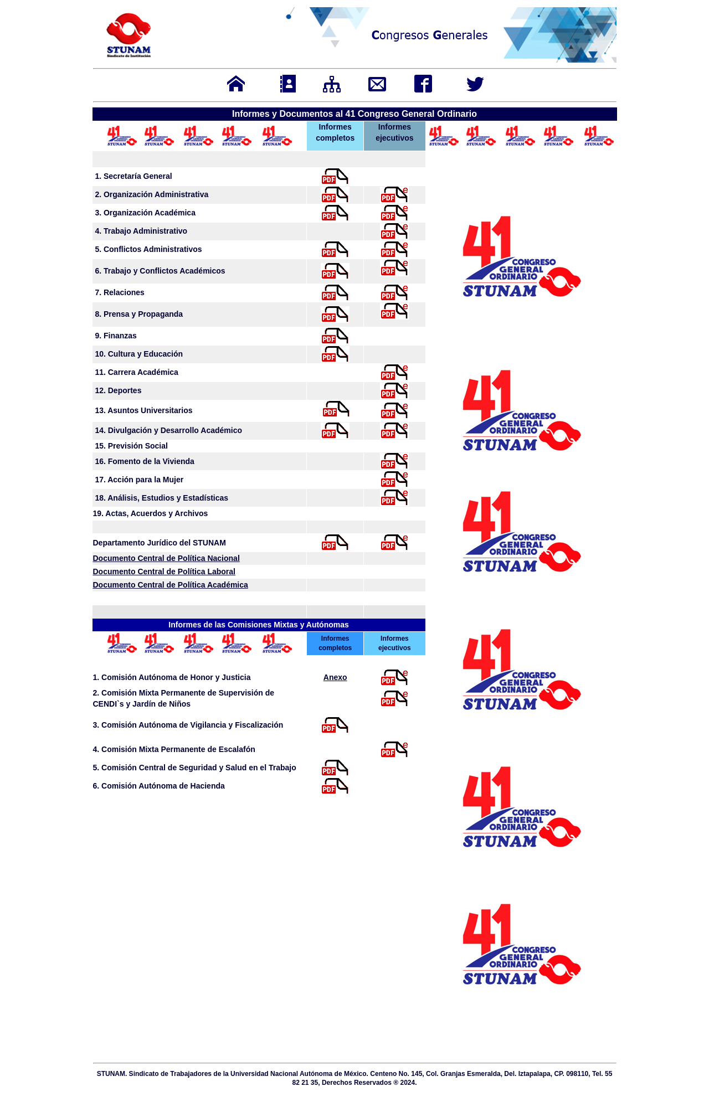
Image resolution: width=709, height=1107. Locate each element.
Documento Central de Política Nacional (166, 558)
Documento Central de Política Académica (170, 584)
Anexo (335, 677)
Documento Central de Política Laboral (164, 571)
